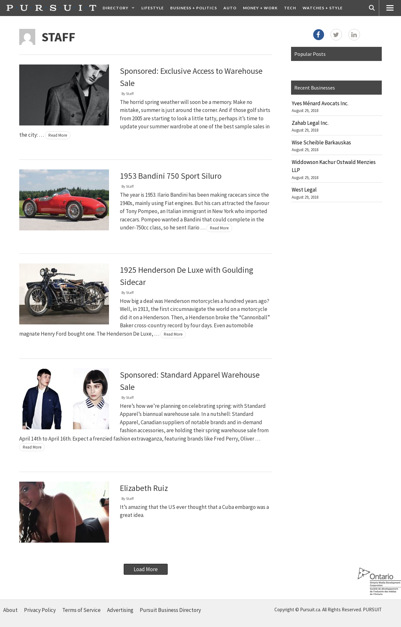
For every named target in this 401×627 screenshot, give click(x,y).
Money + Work (260, 7)
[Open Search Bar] (372, 8)
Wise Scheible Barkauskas (321, 142)
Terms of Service (81, 610)
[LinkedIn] (354, 34)
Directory (120, 8)
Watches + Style (323, 7)
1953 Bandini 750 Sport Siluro (170, 176)
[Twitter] (336, 34)
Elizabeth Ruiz (144, 488)
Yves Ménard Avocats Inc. (320, 103)
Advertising (120, 610)
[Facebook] (318, 34)
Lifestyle (152, 7)
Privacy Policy (40, 610)
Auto (230, 7)
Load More (146, 569)
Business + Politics (193, 7)
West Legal (304, 189)
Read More (57, 135)
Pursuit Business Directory (170, 610)
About (10, 610)
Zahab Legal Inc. (310, 122)
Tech (290, 7)
